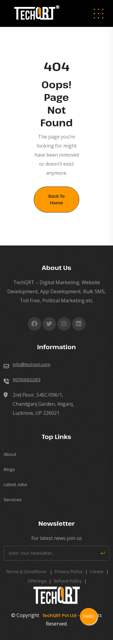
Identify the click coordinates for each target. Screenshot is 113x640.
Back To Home (56, 199)
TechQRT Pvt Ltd (58, 615)
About (10, 454)
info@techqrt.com (31, 364)
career (97, 571)
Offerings (37, 581)
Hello (88, 616)
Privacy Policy (69, 571)
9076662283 (26, 379)
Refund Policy (68, 581)
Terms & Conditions (26, 571)
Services (12, 499)
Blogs (9, 469)
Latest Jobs (15, 484)
